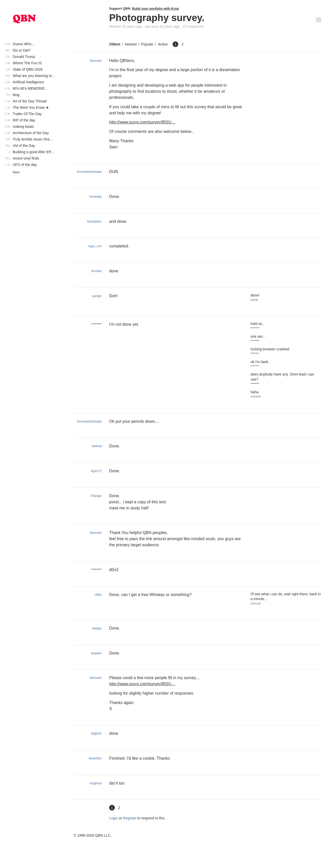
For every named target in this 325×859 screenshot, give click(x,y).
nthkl (98, 595)
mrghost (96, 783)
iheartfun (95, 758)
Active (163, 44)
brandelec (94, 221)
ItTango (96, 496)
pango (97, 296)
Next (16, 172)
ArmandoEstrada (89, 172)
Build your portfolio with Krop (155, 8)
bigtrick (96, 733)
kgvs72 (96, 471)
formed (96, 271)
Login (113, 818)
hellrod (97, 446)
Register (129, 818)
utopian (96, 653)
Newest (131, 44)
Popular (147, 44)
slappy (97, 628)
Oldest (114, 44)
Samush (95, 61)
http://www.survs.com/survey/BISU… (142, 122)
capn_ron (95, 246)
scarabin (256, 396)
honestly (95, 196)
